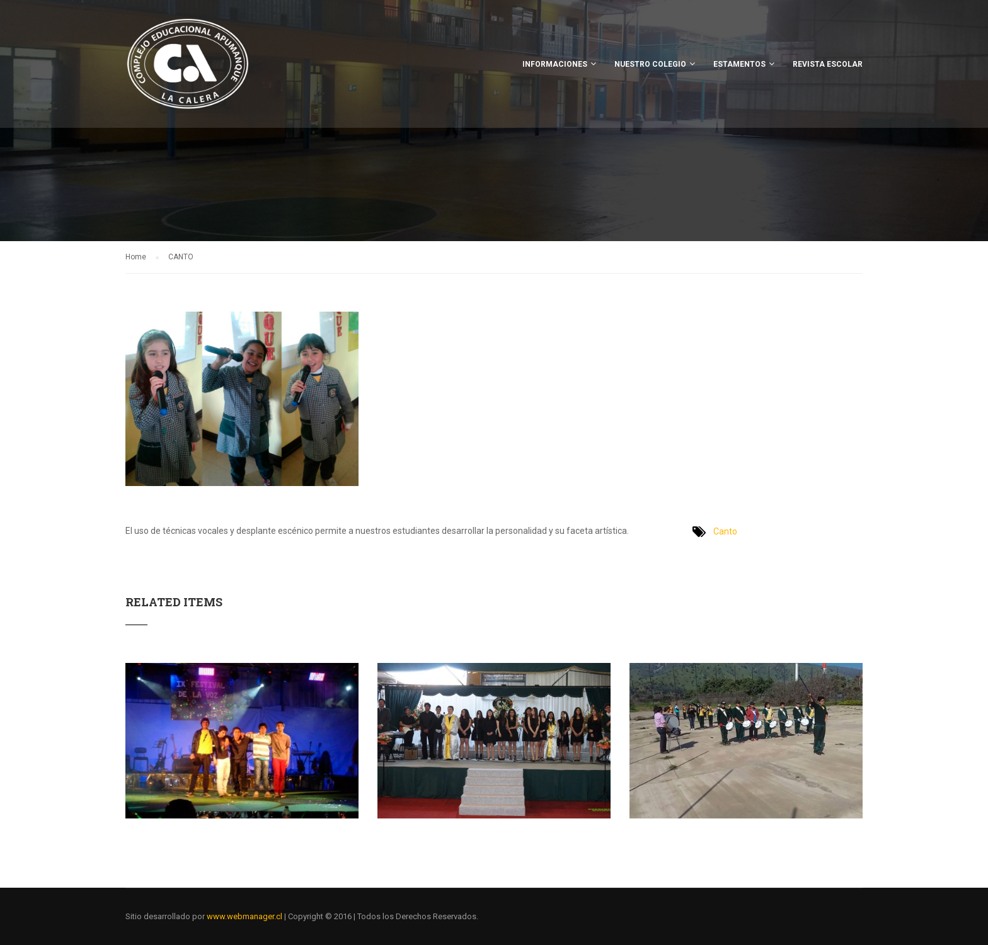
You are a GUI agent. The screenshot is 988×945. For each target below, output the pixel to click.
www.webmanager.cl (244, 916)
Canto (725, 531)
